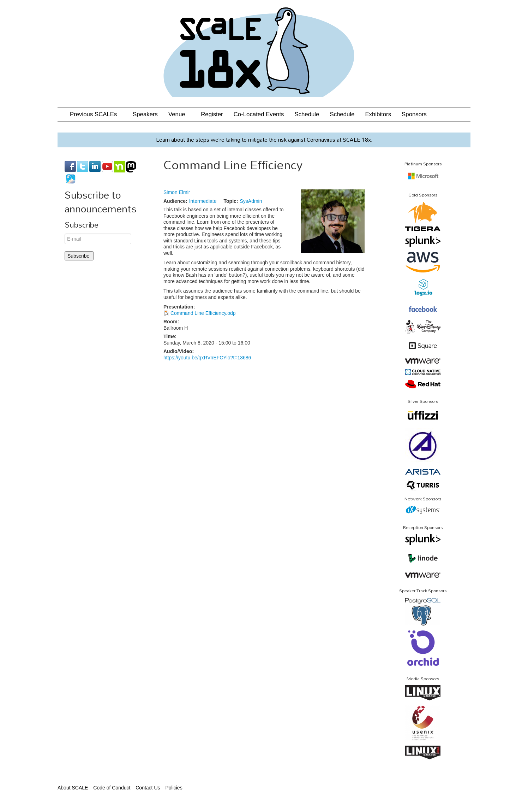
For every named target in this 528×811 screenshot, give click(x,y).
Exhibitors (378, 114)
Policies (173, 788)
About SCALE (73, 788)
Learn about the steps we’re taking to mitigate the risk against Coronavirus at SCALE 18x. (264, 139)
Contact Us (148, 788)
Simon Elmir (176, 192)
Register (212, 114)
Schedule (306, 114)
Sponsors (414, 114)
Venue (179, 114)
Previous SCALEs (96, 114)
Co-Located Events (259, 114)
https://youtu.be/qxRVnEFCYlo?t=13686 (207, 357)
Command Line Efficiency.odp (203, 313)
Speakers (145, 114)
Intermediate (203, 201)
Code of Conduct (111, 788)
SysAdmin (251, 201)
